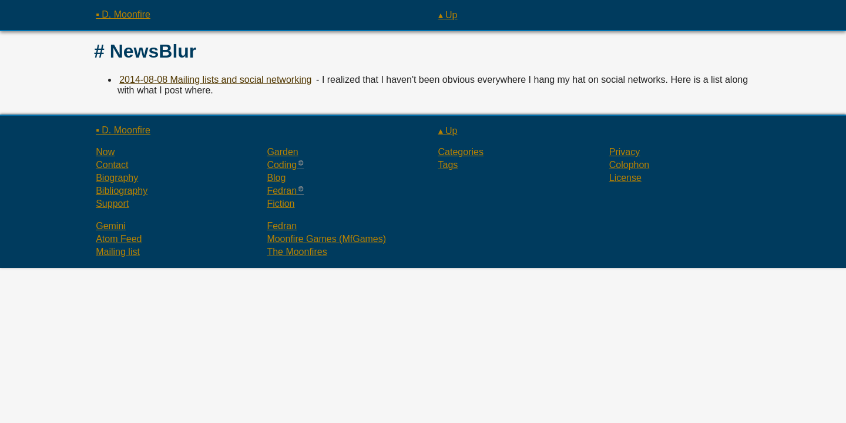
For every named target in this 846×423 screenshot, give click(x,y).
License (625, 178)
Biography (117, 178)
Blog (276, 178)
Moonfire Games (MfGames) (326, 239)
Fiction (280, 204)
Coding (282, 165)
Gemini (111, 226)
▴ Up (448, 15)
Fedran (282, 191)
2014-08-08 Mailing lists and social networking (215, 80)
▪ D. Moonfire (123, 14)
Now (105, 152)
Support (112, 204)
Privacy (624, 152)
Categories (461, 152)
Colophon (629, 165)
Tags (448, 165)
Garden (282, 152)
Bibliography (121, 191)
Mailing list (118, 252)
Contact (112, 165)
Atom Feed (119, 239)
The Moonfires (297, 252)
